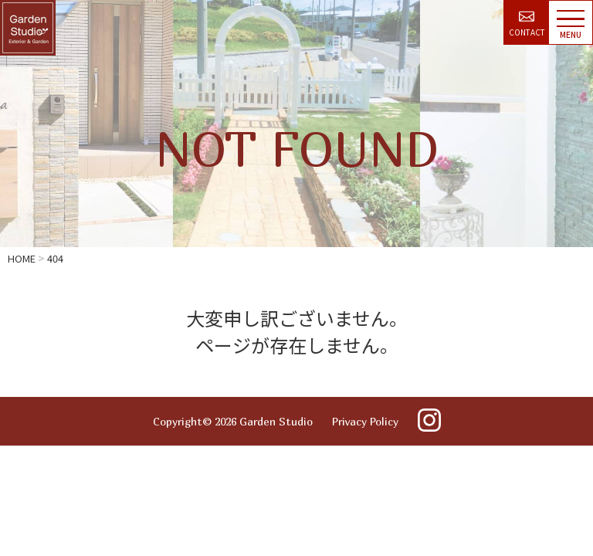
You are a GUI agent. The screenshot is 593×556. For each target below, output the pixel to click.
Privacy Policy (365, 421)
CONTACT (527, 24)
